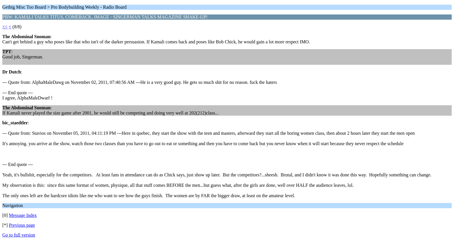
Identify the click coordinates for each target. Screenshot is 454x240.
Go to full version (18, 234)
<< (5, 26)
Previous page (22, 225)
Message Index (23, 215)
